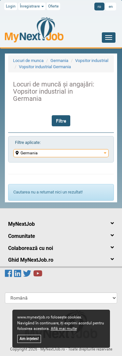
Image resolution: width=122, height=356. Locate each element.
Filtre (61, 120)
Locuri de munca (28, 60)
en (111, 6)
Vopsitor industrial (91, 60)
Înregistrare (32, 6)
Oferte (53, 6)
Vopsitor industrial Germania (45, 66)
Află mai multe (64, 328)
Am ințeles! (29, 338)
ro (99, 6)
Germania (59, 60)
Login (11, 6)
